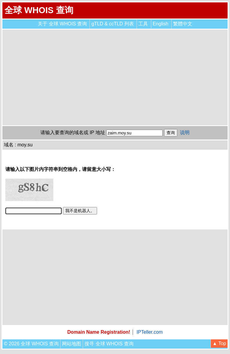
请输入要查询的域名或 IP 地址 (72, 132)
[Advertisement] (115, 77)
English (160, 23)
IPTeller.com (150, 332)
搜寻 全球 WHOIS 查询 (109, 343)
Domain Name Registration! (98, 332)
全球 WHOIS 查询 (38, 10)
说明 (185, 132)
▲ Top (219, 343)
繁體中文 (182, 23)
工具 (143, 23)
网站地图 (71, 343)
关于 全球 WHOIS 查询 (62, 23)
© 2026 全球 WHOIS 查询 (31, 343)
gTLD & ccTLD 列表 (112, 23)
